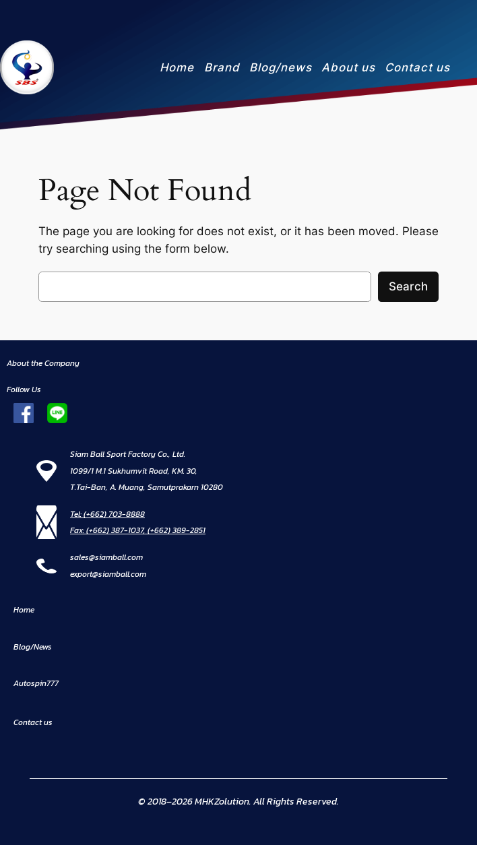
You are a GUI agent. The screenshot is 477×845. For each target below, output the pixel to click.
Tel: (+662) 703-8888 (107, 514)
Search (408, 286)
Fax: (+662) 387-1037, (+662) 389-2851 (137, 530)
